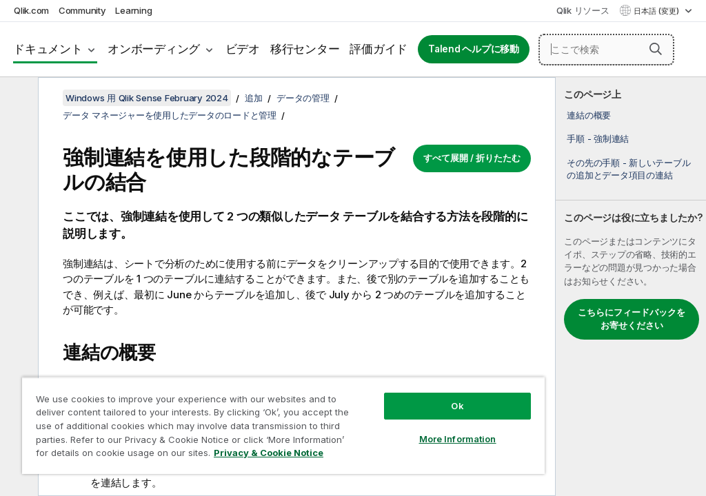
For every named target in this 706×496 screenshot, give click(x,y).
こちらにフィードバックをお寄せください (631, 319)
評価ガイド (378, 49)
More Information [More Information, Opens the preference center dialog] (457, 438)
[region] (283, 425)
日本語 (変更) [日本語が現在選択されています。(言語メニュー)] (657, 11)
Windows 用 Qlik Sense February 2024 (146, 97)
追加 (254, 97)
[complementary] (631, 286)
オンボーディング (154, 49)
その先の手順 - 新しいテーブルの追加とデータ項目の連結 (628, 168)
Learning (133, 10)
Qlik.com (31, 10)
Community (82, 10)
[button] (655, 49)
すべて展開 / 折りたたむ (472, 157)
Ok (457, 405)
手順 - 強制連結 (598, 138)
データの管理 (303, 97)
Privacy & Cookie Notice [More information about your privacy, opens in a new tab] (268, 452)
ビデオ (242, 49)
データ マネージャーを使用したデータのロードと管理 (169, 115)
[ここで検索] (606, 49)
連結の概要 (589, 115)
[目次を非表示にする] (17, 98)
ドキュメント (48, 49)
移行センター (305, 49)
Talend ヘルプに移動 (473, 48)
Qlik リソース (582, 10)
